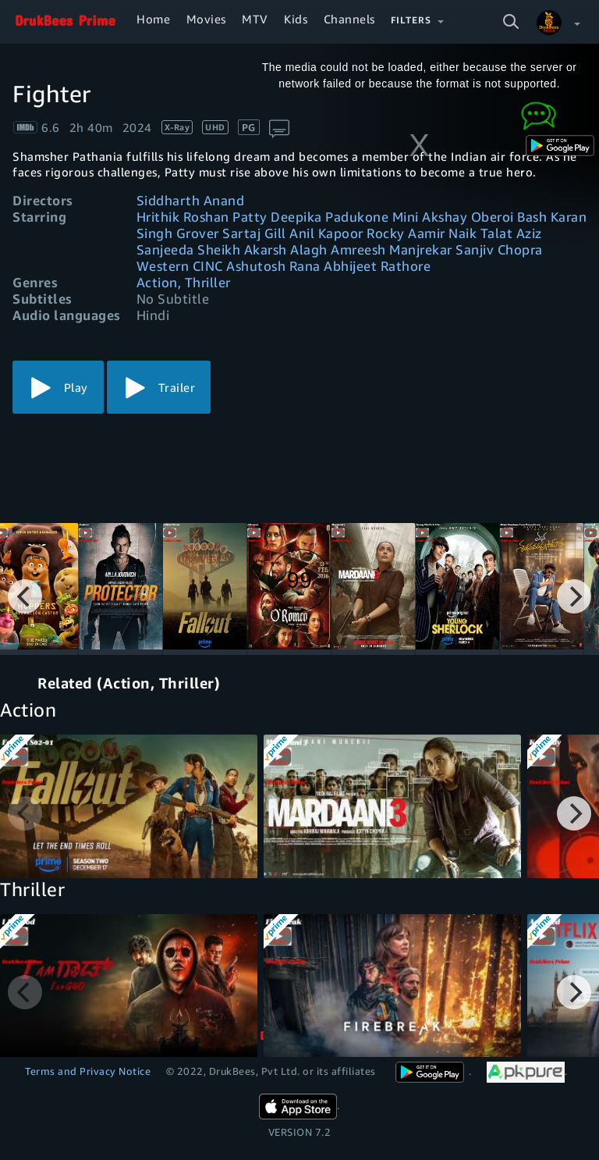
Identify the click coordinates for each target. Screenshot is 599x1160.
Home (153, 19)
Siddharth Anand (190, 200)
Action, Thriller (183, 282)
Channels (349, 19)
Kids (295, 19)
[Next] (574, 596)
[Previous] (25, 596)
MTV (255, 19)
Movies (206, 19)
